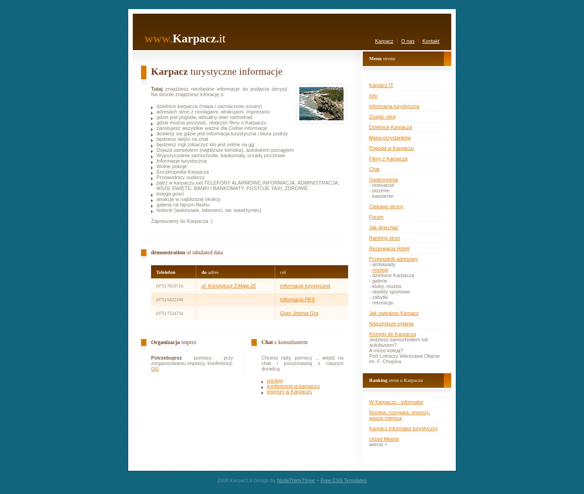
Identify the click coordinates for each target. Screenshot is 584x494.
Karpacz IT (381, 85)
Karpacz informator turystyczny (403, 428)
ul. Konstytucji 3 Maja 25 (228, 285)
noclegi (275, 380)
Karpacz (384, 41)
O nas (407, 41)
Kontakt (430, 41)
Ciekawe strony (386, 206)
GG (155, 368)
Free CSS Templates (344, 480)
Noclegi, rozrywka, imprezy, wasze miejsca (399, 415)
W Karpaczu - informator (396, 402)
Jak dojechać (383, 227)
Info (373, 95)
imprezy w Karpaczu (289, 391)
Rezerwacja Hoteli (389, 248)
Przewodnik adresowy (393, 259)
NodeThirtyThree (296, 480)
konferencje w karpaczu (293, 386)
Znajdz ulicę (382, 116)
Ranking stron (384, 238)
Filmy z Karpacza (388, 158)
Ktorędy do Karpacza (392, 334)
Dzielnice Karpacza (390, 127)
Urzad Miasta (384, 439)
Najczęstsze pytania (391, 323)
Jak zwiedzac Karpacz (394, 313)
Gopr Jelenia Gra (299, 313)
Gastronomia (383, 179)
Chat (374, 169)
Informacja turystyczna (305, 285)
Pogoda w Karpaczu (391, 148)
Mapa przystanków (390, 137)
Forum (376, 217)
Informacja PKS (297, 299)
